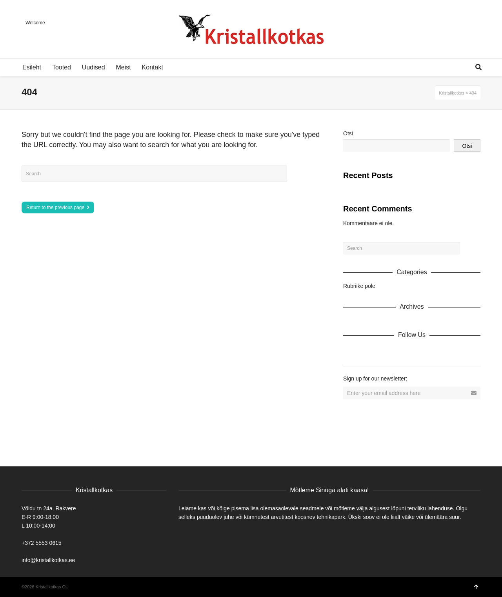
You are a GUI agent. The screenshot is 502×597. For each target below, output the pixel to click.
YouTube (418, 352)
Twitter (384, 352)
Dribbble (349, 352)
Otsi (348, 133)
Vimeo (401, 352)
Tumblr (435, 352)
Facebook (366, 352)
